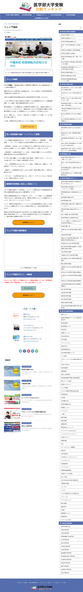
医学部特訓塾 (64, 368)
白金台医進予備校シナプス (68, 352)
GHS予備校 (64, 339)
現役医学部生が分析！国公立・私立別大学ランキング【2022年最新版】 (71, 149)
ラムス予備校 (64, 387)
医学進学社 (64, 329)
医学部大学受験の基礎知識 (12, 15)
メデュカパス (64, 410)
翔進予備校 (64, 420)
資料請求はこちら (28, 222)
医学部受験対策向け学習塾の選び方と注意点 (71, 193)
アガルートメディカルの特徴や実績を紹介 (33, 411)
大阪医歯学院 (64, 463)
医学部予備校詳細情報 (56, 15)
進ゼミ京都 (64, 477)
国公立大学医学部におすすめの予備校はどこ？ (71, 114)
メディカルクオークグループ (68, 434)
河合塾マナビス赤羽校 (66, 473)
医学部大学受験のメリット (68, 35)
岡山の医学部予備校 (66, 289)
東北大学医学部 (65, 543)
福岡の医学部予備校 (66, 296)
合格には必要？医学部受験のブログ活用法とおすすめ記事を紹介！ (71, 144)
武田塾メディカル (65, 333)
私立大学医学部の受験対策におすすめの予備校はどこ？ (71, 120)
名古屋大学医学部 (65, 546)
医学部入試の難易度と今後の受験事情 (70, 50)
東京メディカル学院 (66, 381)
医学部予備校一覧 (65, 226)
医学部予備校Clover (27, 369)
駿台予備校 (64, 503)
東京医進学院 (64, 323)
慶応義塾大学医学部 (66, 553)
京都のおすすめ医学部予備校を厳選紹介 (71, 280)
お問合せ (57, 582)
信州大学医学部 (65, 549)
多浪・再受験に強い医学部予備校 (69, 214)
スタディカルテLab (66, 519)
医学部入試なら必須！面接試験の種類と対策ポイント (71, 134)
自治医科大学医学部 (66, 569)
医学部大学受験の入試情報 (68, 53)
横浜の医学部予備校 (66, 263)
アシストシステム (65, 342)
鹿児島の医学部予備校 (66, 302)
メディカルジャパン (66, 500)
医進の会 (63, 450)
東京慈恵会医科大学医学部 (68, 556)
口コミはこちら (28, 288)
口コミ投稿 (63, 582)
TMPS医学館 (64, 453)
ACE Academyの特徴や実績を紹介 (70, 480)
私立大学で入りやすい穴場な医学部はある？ (71, 93)
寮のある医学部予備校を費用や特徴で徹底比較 (71, 306)
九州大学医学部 (65, 539)
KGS (62, 443)
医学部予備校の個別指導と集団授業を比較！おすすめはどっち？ (71, 182)
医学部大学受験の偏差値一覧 (68, 41)
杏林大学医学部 (65, 572)
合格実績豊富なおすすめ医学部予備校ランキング (41, 19)
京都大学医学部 (65, 529)
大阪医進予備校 (26, 383)
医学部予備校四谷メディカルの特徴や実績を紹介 (71, 318)
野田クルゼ (26, 314)
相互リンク (50, 582)
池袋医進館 (64, 440)
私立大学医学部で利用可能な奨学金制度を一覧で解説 (71, 63)
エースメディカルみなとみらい (30, 397)
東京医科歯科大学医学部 (67, 536)
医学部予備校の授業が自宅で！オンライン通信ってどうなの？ (71, 158)
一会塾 (62, 414)
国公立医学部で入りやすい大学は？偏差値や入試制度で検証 (71, 88)
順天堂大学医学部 (65, 562)
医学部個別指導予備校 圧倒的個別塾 (70, 377)
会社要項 (19, 582)
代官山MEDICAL (65, 336)
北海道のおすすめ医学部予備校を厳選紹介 (71, 230)
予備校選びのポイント (41, 15)
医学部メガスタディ (66, 384)
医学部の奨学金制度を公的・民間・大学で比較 (71, 57)
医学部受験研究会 (65, 349)
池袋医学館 (64, 516)
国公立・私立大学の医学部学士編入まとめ (71, 163)
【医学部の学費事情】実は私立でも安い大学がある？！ (71, 109)
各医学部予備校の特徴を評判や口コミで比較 (71, 210)
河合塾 (62, 510)
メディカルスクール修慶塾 (68, 447)
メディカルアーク (28, 325)
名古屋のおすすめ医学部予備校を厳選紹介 (71, 276)
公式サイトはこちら (28, 126)
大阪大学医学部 (65, 533)
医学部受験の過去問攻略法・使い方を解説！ (71, 139)
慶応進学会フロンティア (67, 427)
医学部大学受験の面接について (69, 72)
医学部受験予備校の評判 (67, 197)
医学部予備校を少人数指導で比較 (69, 217)
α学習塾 (63, 397)
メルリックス (64, 496)
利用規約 (25, 582)
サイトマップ (43, 582)
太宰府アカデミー (65, 437)
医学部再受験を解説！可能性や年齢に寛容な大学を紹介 (71, 168)
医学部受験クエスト (66, 326)
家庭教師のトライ (65, 513)
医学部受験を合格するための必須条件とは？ (71, 128)
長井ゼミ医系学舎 (26, 426)
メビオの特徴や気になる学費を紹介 (70, 493)
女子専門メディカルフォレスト (69, 457)
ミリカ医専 (64, 356)
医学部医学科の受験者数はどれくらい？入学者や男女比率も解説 (71, 68)
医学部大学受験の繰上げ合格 (68, 75)
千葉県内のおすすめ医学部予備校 (69, 255)
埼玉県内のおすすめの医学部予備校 (70, 243)
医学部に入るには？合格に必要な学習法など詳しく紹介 (71, 99)
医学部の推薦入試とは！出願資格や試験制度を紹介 (71, 174)
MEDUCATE (64, 346)
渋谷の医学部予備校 (66, 251)
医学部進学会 (64, 394)
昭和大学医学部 (65, 566)
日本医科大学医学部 (66, 559)
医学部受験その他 (66, 154)
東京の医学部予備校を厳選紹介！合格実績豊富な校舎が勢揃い (71, 247)
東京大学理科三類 (65, 526)
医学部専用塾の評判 (66, 200)
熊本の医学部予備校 (66, 299)
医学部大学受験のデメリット (68, 38)
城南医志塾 (64, 424)
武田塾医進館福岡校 (66, 470)
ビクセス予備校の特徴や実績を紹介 (70, 391)
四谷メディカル (28, 336)
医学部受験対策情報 (27, 15)
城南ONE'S (64, 506)
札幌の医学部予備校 (66, 234)
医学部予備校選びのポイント (69, 178)
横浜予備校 (64, 417)
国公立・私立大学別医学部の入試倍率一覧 (71, 45)
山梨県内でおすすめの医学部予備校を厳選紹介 (71, 268)
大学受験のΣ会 (65, 401)
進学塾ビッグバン (65, 407)
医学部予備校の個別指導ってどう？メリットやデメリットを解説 (71, 187)
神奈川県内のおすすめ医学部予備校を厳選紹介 (71, 259)
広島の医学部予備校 (66, 292)
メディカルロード (65, 467)
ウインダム (64, 486)
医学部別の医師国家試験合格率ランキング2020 (69, 80)
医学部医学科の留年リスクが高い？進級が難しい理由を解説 (71, 104)
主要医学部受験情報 (70, 15)
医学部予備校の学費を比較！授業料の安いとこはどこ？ (71, 204)
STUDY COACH (65, 364)
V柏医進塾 (63, 371)
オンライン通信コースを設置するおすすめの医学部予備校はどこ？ (71, 222)
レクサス (63, 490)
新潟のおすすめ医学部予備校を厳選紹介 (71, 272)
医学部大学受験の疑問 (67, 84)
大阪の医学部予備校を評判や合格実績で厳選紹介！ (71, 285)
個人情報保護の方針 (33, 582)
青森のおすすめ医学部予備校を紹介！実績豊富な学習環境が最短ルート (71, 239)
